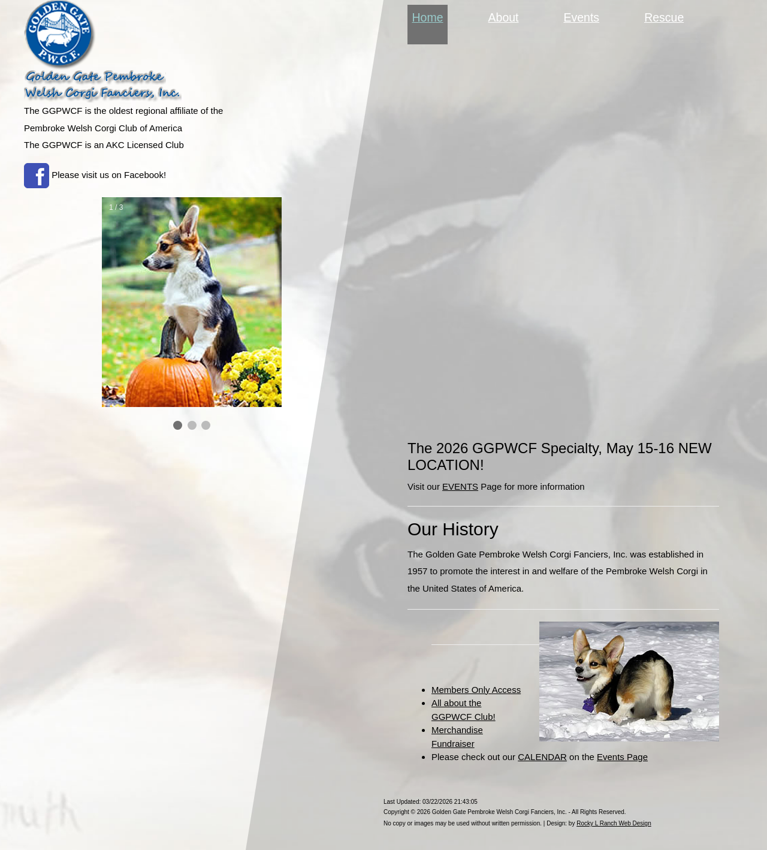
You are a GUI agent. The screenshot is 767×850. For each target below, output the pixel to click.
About (503, 17)
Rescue (664, 17)
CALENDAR (542, 757)
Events (582, 17)
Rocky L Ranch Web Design (613, 823)
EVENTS (460, 486)
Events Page (622, 757)
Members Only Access (476, 690)
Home (430, 16)
